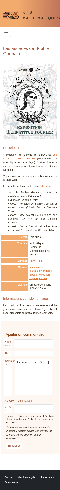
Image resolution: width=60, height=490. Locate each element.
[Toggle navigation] (6, 34)
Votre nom (8, 343)
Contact (8, 477)
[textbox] (33, 380)
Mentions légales (27, 477)
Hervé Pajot (36, 261)
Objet (8, 353)
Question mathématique (18, 400)
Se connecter (11, 482)
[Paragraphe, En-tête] (27, 362)
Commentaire (8, 361)
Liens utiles (47, 477)
